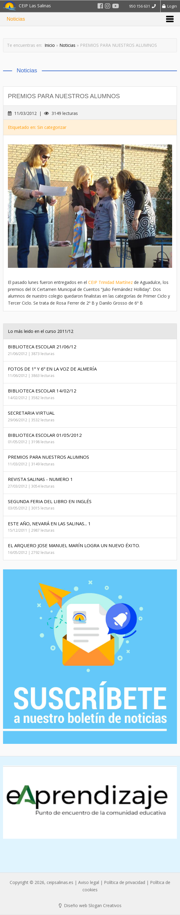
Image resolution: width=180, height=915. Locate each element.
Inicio (50, 45)
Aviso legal (88, 882)
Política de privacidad (124, 882)
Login (169, 6)
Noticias (67, 45)
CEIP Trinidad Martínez (110, 282)
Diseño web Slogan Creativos (90, 905)
